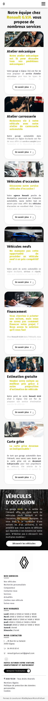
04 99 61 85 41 (11, 648)
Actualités (8, 597)
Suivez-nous (9, 603)
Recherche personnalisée (15, 585)
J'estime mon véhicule (13, 600)
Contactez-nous (10, 591)
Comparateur (9, 588)
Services (7, 594)
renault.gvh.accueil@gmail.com (19, 653)
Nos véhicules (10, 582)
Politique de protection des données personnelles (19, 686)
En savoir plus (24, 87)
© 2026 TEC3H (9, 679)
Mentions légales (11, 683)
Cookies (7, 691)
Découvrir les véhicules (24, 543)
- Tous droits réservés (25, 679)
